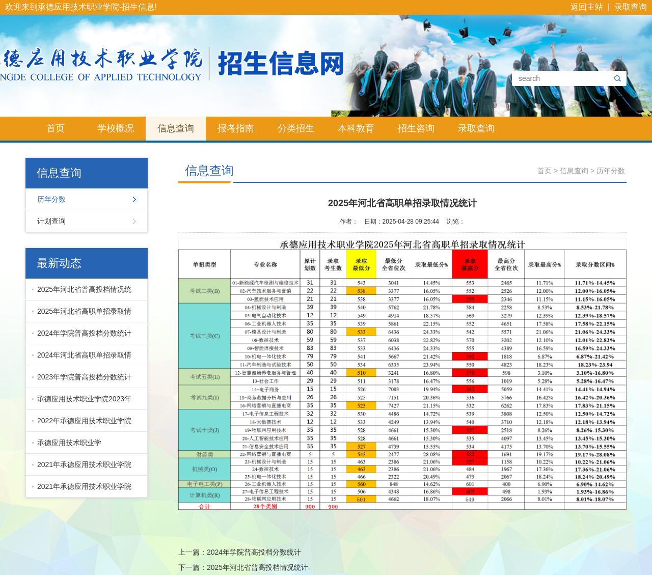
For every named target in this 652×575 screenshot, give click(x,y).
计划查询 (51, 221)
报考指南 (236, 128)
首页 (55, 128)
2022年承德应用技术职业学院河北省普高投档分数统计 (81, 424)
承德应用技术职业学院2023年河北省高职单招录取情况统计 (81, 402)
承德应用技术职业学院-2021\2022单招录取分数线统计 (82, 446)
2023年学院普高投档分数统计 (84, 377)
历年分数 (51, 199)
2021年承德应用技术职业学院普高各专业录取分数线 (81, 468)
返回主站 (586, 7)
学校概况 (115, 128)
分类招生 (296, 128)
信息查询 (175, 128)
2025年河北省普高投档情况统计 (81, 292)
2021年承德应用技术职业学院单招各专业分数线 (81, 490)
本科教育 (356, 128)
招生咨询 (416, 128)
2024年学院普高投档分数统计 (84, 333)
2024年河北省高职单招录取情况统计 (81, 358)
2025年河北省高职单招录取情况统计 (81, 314)
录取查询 (630, 7)
